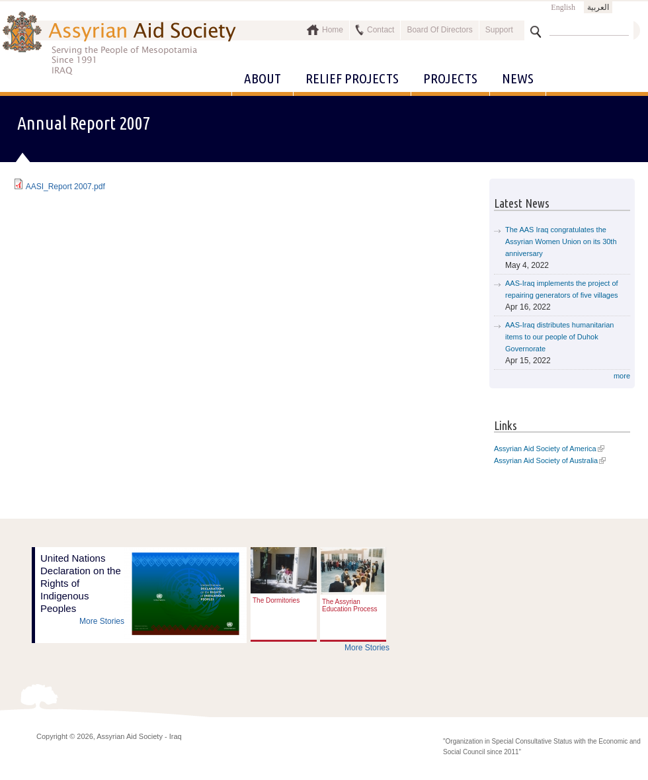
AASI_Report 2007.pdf (65, 186)
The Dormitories (276, 600)
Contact (380, 29)
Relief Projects (352, 78)
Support (499, 29)
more (622, 376)
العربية (598, 7)
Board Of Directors (439, 29)
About (262, 78)
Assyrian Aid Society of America (545, 449)
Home (332, 29)
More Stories (101, 621)
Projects (450, 78)
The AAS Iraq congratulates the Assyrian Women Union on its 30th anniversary (561, 241)
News (518, 78)
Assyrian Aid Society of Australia (546, 460)
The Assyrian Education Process (349, 605)
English (563, 7)
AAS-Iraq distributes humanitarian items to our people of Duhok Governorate (559, 337)
